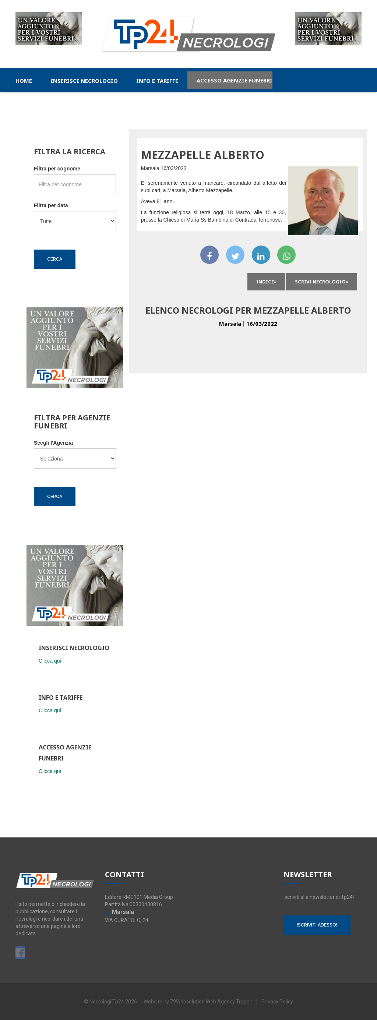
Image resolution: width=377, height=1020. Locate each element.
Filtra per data (51, 205)
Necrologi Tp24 (106, 1002)
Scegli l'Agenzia (53, 443)
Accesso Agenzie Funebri (234, 80)
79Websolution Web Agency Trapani (212, 1002)
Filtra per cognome (57, 169)
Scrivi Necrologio (321, 281)
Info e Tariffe (157, 80)
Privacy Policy (277, 1002)
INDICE (266, 281)
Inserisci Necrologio (84, 80)
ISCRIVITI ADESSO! (317, 925)
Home (23, 80)
